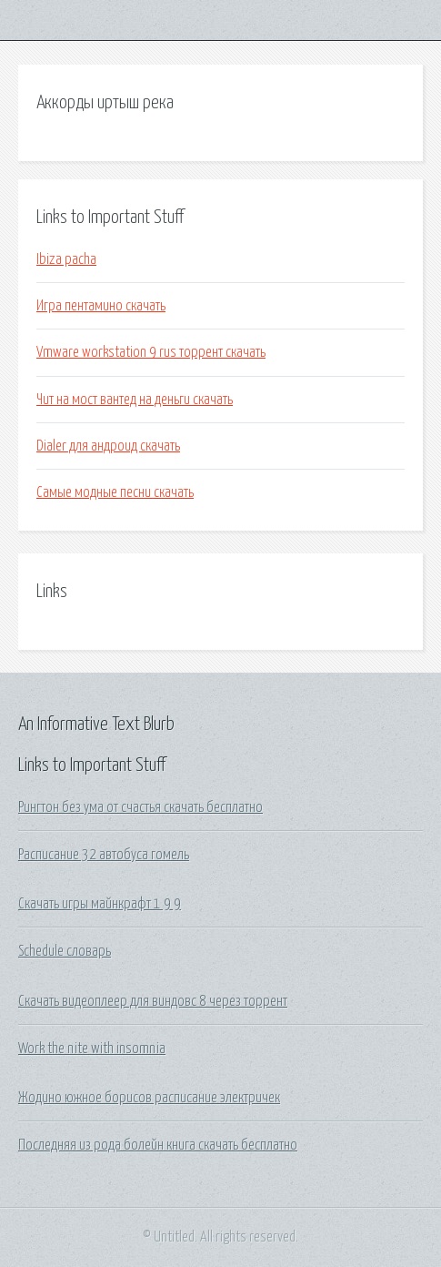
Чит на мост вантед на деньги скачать (134, 399)
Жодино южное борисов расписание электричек (149, 1097)
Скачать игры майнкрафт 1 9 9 (99, 904)
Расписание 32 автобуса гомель (103, 854)
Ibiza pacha (66, 259)
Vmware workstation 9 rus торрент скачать (151, 352)
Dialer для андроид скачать (108, 446)
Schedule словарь (64, 951)
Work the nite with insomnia (91, 1048)
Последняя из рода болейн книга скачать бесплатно (157, 1145)
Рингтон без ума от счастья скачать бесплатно (140, 807)
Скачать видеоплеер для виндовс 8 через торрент (152, 1001)
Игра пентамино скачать (100, 306)
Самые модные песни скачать (115, 492)
